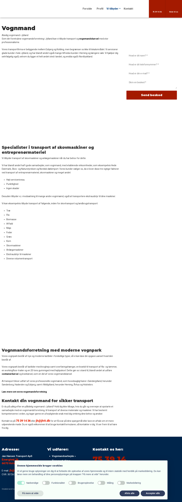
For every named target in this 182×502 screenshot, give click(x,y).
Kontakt (128, 8)
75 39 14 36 (23, 420)
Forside (87, 8)
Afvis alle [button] (129, 493)
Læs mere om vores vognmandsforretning (24, 391)
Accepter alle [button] (153, 493)
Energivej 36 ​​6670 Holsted (10, 461)
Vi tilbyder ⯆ (114, 8)
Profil (100, 8)
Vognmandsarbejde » (64, 456)
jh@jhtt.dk (43, 420)
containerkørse (10, 374)
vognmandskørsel (89, 38)
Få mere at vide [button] (30, 493)
